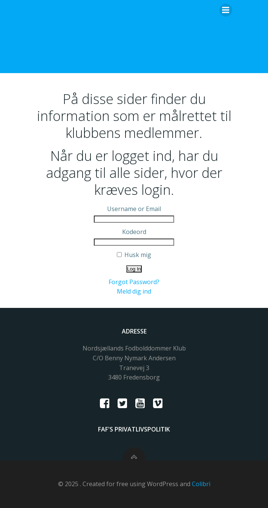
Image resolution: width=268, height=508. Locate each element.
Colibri (201, 484)
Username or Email (134, 209)
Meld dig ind (134, 291)
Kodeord (134, 232)
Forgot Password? (134, 282)
